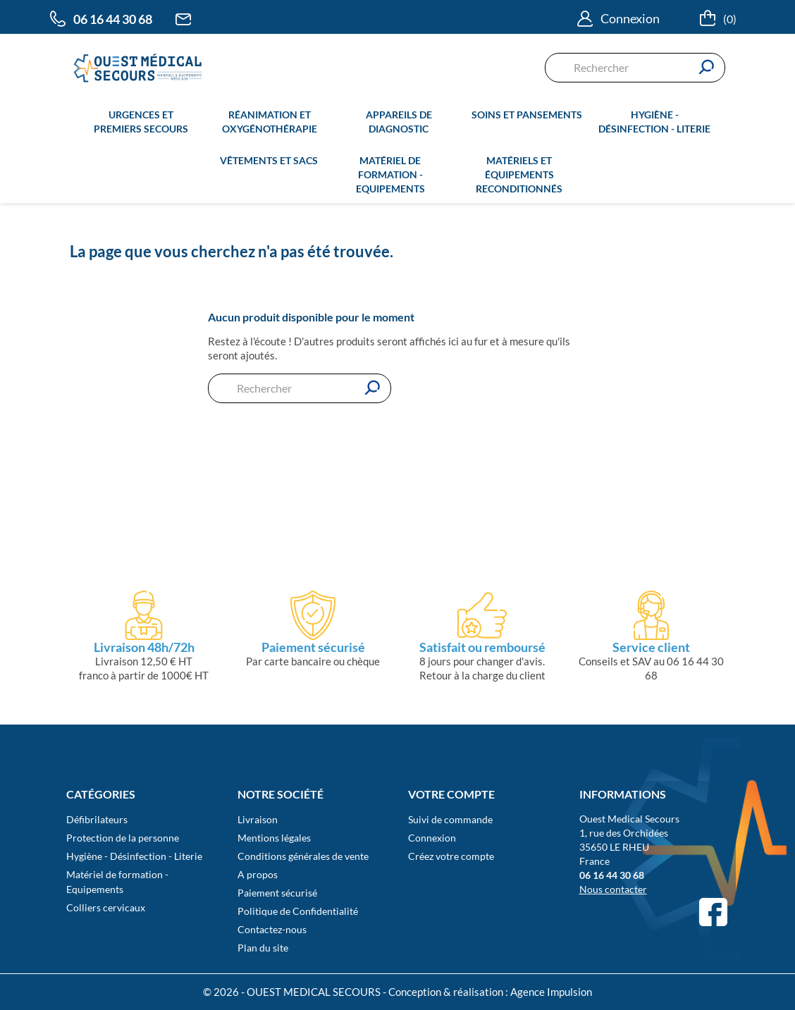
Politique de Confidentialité (298, 911)
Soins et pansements (527, 115)
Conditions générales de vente (303, 856)
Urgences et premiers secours (141, 122)
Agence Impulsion (551, 991)
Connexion (432, 838)
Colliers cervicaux (105, 907)
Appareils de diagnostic (399, 122)
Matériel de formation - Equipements (390, 174)
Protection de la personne (122, 838)
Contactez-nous (272, 929)
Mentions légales (274, 838)
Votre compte (451, 794)
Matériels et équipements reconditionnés (519, 174)
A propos (258, 874)
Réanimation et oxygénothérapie (269, 122)
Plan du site (263, 948)
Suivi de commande (450, 819)
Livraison (258, 819)
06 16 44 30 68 (112, 19)
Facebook (713, 912)
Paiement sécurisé (277, 893)
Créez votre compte (451, 856)
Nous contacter (613, 889)
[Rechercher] (635, 67)
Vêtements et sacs (269, 160)
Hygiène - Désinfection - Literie (654, 122)
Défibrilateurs (97, 819)
